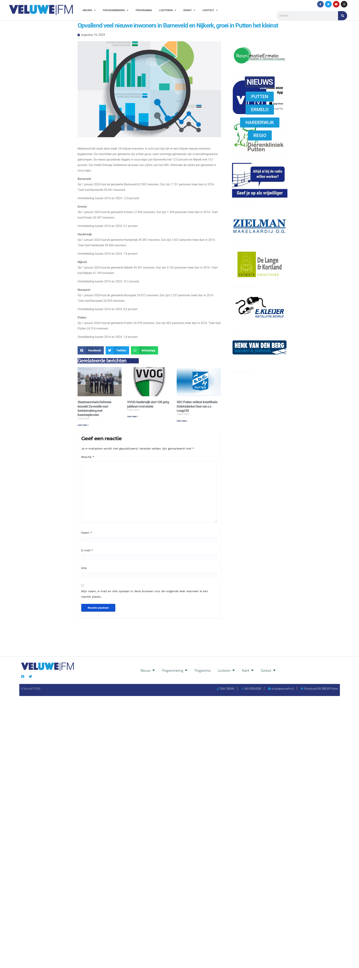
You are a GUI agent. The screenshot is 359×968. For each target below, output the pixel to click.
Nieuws (89, 10)
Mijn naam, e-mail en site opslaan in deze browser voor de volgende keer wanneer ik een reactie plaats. (144, 593)
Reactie (87, 457)
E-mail (87, 550)
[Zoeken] (342, 15)
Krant (189, 10)
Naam (86, 532)
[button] (91, 350)
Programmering (115, 10)
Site (84, 568)
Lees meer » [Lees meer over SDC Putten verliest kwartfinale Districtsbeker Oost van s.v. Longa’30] (182, 421)
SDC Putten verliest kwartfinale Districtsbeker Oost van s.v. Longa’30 (197, 406)
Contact (210, 10)
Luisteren (167, 10)
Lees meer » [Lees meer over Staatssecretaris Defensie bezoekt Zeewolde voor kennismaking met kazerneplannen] (83, 425)
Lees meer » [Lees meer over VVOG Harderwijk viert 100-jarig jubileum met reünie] (132, 416)
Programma (144, 10)
